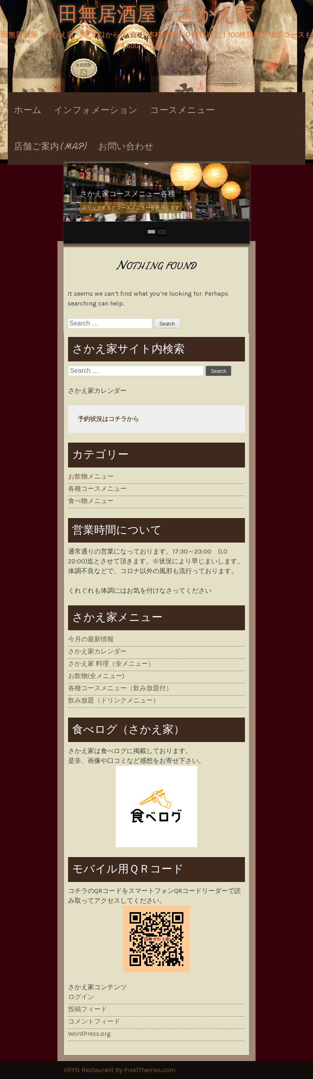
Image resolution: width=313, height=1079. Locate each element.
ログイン (81, 997)
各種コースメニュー (97, 488)
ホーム (28, 110)
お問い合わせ (126, 146)
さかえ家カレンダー (97, 651)
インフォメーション (96, 110)
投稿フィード (87, 1009)
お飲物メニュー (91, 476)
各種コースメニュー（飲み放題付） (120, 688)
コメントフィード (94, 1021)
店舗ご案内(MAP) (50, 146)
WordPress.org (89, 1033)
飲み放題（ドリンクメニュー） (113, 700)
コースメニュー (182, 110)
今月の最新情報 (91, 639)
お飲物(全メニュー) (96, 676)
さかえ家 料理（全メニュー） (111, 663)
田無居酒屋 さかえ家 (156, 14)
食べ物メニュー (91, 501)
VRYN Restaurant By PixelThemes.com (119, 1070)
